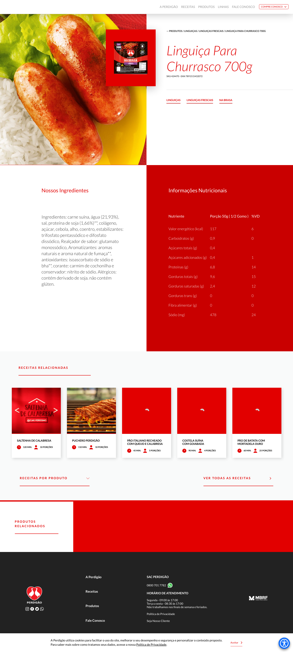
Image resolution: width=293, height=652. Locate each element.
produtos (175, 31)
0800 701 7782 (156, 585)
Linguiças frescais (211, 31)
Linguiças (190, 31)
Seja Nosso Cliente (158, 621)
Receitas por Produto (55, 478)
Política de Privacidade (161, 614)
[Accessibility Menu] (284, 643)
